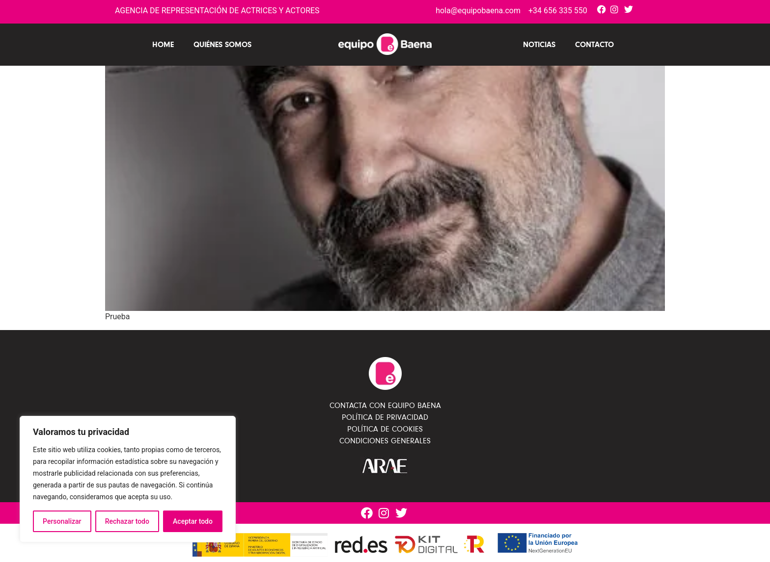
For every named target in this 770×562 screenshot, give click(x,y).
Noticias (539, 44)
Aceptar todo (193, 521)
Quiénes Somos (222, 44)
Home (163, 44)
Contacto (594, 44)
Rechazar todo (127, 521)
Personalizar (62, 521)
